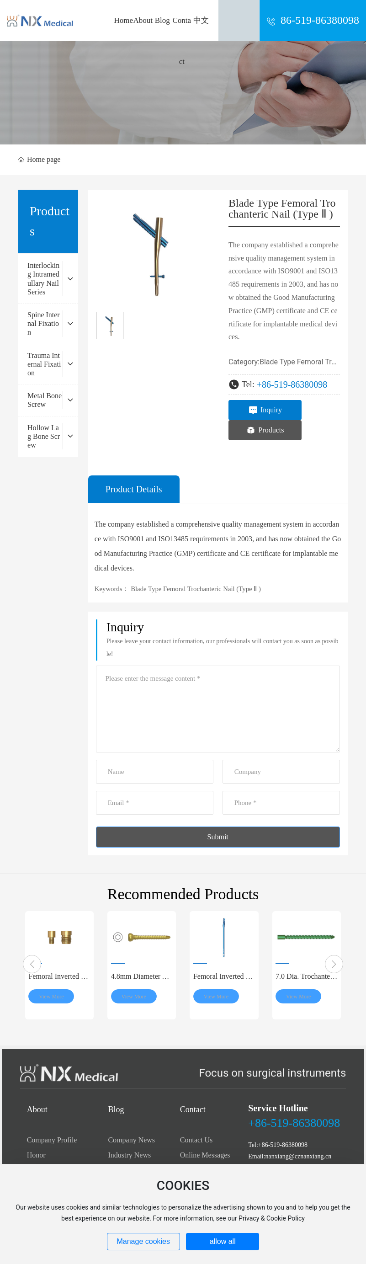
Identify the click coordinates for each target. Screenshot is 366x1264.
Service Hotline (278, 1108)
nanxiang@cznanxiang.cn (298, 1156)
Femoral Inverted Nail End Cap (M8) (58, 979)
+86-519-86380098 (292, 384)
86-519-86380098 (320, 20)
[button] (32, 964)
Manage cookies (143, 1241)
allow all (223, 1241)
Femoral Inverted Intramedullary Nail (223, 979)
